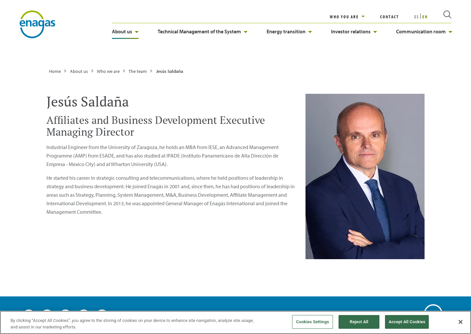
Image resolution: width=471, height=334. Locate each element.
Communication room (424, 31)
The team (138, 71)
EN (425, 17)
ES (416, 17)
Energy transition (289, 31)
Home (55, 71)
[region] (355, 16)
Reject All (359, 321)
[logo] (37, 24)
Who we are (108, 71)
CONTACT (389, 17)
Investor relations (354, 31)
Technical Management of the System (203, 31)
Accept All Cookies (407, 321)
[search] (439, 16)
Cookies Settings (312, 321)
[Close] (460, 322)
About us (125, 31)
